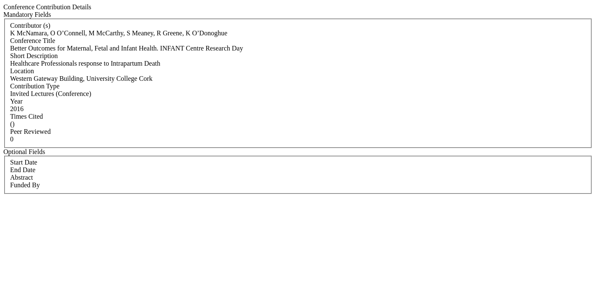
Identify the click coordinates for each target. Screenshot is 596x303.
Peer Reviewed (30, 131)
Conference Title (32, 40)
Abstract (21, 177)
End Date (22, 169)
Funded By (25, 185)
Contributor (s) (30, 25)
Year (16, 101)
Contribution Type (34, 86)
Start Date (23, 162)
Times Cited (26, 116)
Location (22, 70)
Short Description (34, 55)
